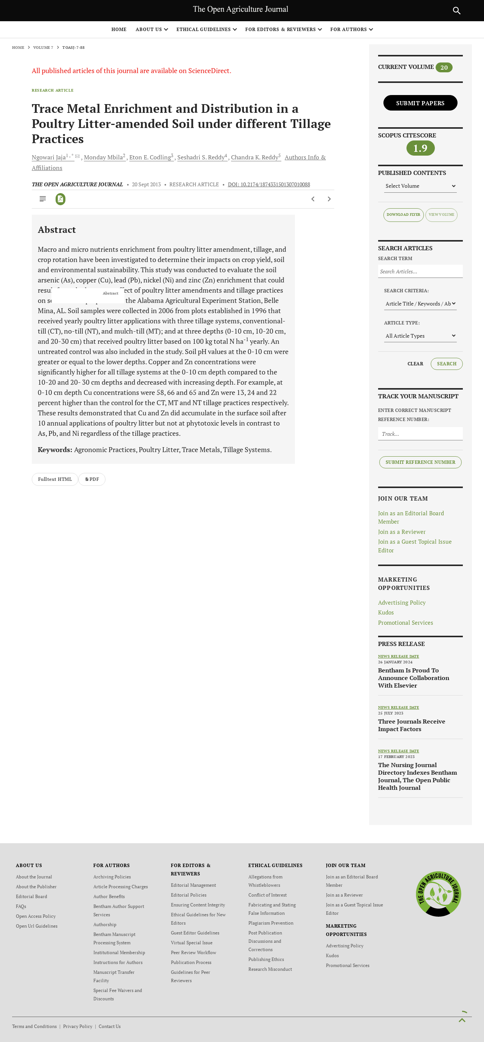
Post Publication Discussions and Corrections (265, 941)
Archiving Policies (112, 877)
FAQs (21, 906)
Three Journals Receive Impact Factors (411, 725)
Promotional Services (405, 622)
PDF (92, 479)
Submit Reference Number (420, 462)
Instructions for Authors (118, 962)
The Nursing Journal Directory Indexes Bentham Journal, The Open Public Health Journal (417, 776)
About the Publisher (36, 886)
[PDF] (61, 199)
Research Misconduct (270, 969)
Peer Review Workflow (193, 952)
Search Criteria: (406, 290)
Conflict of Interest (267, 895)
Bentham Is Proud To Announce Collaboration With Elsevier (413, 677)
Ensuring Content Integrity (198, 905)
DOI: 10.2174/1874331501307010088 (269, 184)
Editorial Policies (188, 895)
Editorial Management (193, 885)
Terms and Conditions (34, 1026)
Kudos (386, 612)
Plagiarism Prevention (270, 923)
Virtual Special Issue (192, 942)
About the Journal (34, 877)
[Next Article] (329, 199)
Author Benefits (109, 896)
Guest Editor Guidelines (195, 933)
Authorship (104, 924)
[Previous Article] (313, 199)
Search (446, 364)
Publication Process (191, 962)
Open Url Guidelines (36, 926)
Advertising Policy (402, 602)
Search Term (395, 258)
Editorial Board (31, 896)
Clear (415, 364)
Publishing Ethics (266, 959)
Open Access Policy (36, 916)
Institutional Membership (119, 952)
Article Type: (402, 323)
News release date (398, 656)
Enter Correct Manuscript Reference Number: (414, 414)
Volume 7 (43, 47)
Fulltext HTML (55, 479)
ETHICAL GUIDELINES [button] (204, 29)
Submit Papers (420, 103)
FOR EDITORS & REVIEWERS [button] (280, 29)
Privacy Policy (77, 1026)
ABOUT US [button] (149, 29)
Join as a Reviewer (402, 531)
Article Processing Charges (120, 886)
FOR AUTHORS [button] (348, 29)
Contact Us (110, 1026)
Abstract (110, 293)
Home (119, 29)
